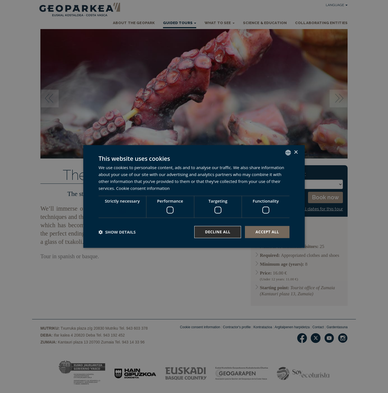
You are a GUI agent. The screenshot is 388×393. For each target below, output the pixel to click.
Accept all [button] (267, 231)
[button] (117, 231)
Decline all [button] (217, 231)
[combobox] (288, 152)
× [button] (296, 152)
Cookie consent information (143, 188)
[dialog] (194, 196)
